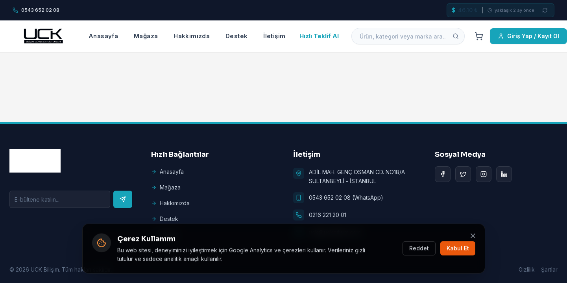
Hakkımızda (192, 36)
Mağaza (146, 36)
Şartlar (549, 269)
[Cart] (479, 36)
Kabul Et (458, 249)
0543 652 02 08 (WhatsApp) (346, 197)
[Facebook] (443, 174)
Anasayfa (103, 36)
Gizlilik (527, 269)
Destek (236, 36)
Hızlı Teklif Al (319, 36)
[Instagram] (483, 174)
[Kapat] (472, 236)
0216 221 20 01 (327, 214)
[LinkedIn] (504, 174)
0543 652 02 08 (40, 10)
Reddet (419, 249)
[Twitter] (463, 174)
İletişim (274, 36)
